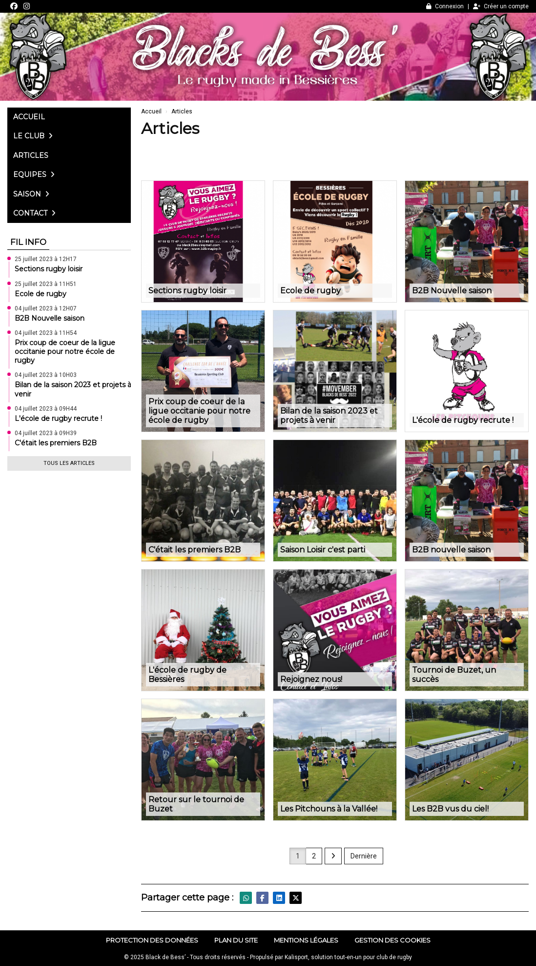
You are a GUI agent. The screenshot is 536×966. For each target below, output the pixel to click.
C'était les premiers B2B (56, 443)
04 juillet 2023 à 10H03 (46, 375)
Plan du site (236, 940)
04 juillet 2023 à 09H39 (46, 433)
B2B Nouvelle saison (49, 318)
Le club (33, 136)
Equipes (34, 174)
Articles (30, 155)
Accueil (29, 116)
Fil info (28, 242)
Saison (31, 194)
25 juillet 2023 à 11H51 (46, 284)
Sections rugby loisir (48, 268)
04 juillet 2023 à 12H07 (46, 308)
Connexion (445, 6)
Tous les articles (69, 463)
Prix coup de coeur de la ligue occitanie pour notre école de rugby (65, 351)
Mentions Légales (306, 940)
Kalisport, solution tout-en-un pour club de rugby (348, 957)
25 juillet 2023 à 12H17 (46, 259)
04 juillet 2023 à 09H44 (46, 408)
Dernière (363, 856)
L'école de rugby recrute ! (58, 418)
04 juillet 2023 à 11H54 (46, 332)
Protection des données (152, 940)
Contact (34, 213)
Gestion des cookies (392, 940)
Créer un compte (501, 6)
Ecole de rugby (40, 293)
